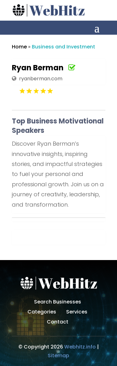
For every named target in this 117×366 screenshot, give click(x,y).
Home (19, 46)
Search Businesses (57, 302)
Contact (57, 322)
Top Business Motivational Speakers (58, 126)
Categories (41, 312)
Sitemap (58, 355)
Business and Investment (63, 46)
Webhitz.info (80, 346)
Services (76, 312)
